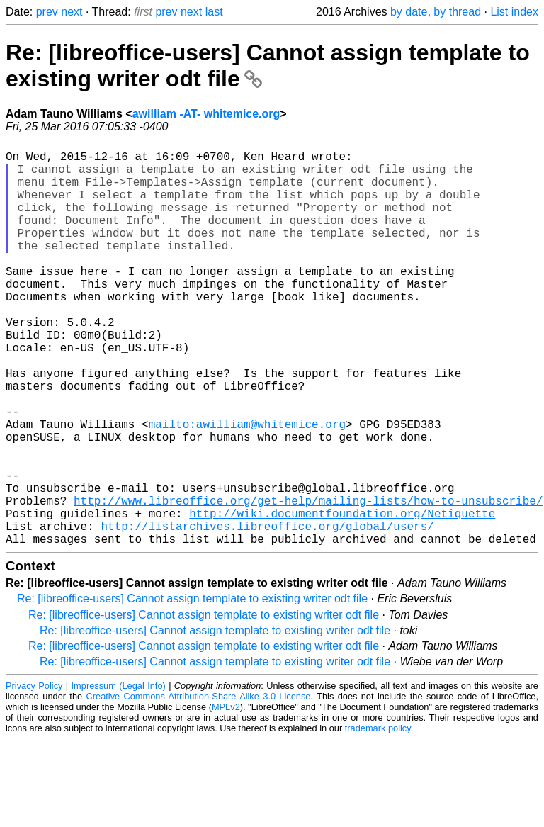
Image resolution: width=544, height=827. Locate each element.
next (71, 12)
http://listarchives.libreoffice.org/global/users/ (267, 611)
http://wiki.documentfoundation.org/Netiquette (342, 595)
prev (47, 12)
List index (514, 12)
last (214, 12)
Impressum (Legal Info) (119, 773)
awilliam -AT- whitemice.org (206, 114)
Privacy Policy (34, 773)
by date (408, 12)
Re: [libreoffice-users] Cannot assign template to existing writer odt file (192, 686)
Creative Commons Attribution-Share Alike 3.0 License (198, 784)
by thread (457, 12)
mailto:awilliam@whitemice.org (247, 486)
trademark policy (378, 816)
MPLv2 (226, 794)
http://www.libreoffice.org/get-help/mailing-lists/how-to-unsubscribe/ (308, 579)
